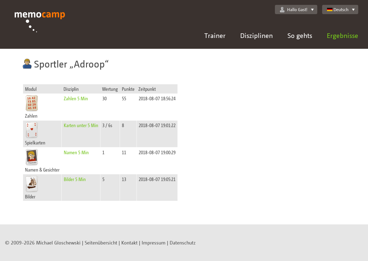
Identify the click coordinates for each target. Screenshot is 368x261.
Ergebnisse (342, 35)
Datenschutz (183, 243)
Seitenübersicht (101, 243)
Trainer (215, 35)
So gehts (299, 35)
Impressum (154, 243)
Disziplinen (256, 35)
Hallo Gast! (293, 9)
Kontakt (129, 243)
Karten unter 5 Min (81, 125)
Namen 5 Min (76, 152)
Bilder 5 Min (75, 179)
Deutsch (337, 9)
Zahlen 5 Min (76, 98)
